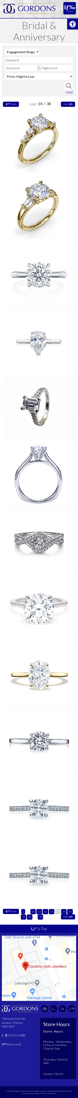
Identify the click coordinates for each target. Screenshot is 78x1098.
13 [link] (51, 911)
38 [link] (40, 916)
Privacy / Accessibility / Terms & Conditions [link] (39, 1093)
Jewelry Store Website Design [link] (58, 1091)
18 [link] (29, 916)
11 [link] (39, 911)
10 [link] (33, 911)
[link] (72, 24)
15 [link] (63, 911)
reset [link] (69, 91)
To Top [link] (39, 928)
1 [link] (23, 911)
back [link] (11, 104)
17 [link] (23, 916)
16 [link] (70, 911)
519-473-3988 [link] (13, 1035)
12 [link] (45, 911)
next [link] (67, 104)
